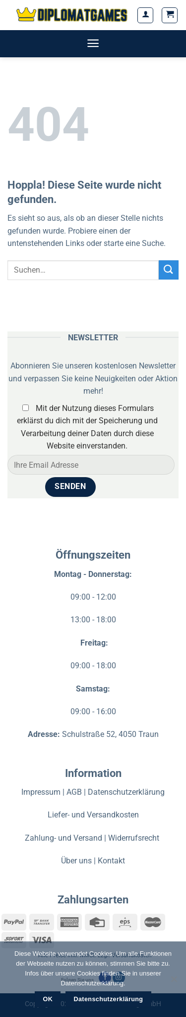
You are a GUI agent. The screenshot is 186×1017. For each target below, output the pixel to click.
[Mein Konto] (145, 15)
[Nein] (174, 982)
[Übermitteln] (169, 270)
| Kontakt (109, 860)
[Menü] (93, 43)
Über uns (76, 860)
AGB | (77, 792)
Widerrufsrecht (134, 838)
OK (48, 999)
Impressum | (43, 792)
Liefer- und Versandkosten (93, 814)
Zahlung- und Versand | (66, 838)
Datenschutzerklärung (126, 792)
